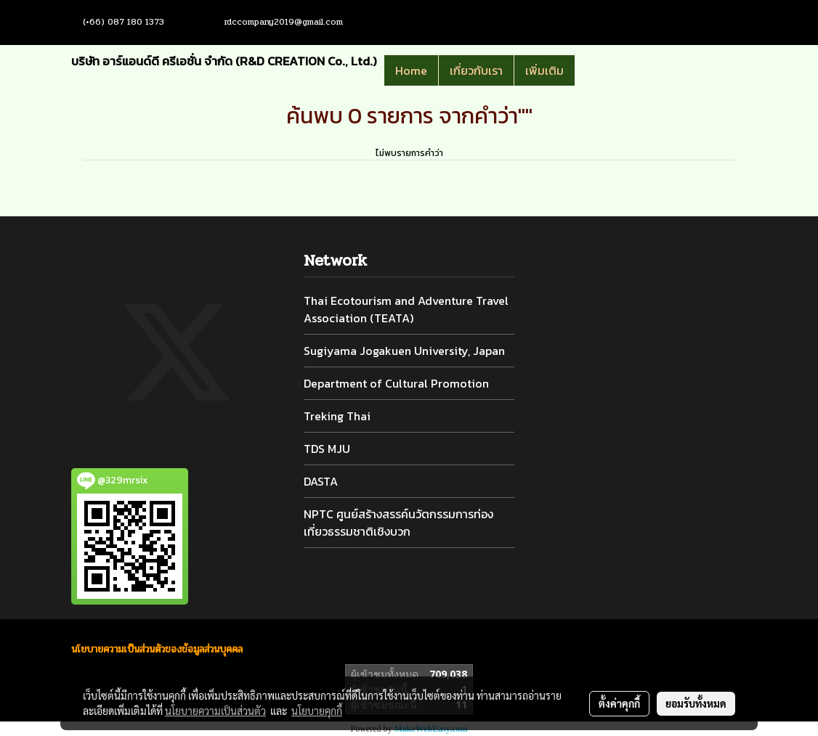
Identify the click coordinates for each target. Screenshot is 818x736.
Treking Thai (337, 416)
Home (411, 70)
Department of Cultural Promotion (396, 383)
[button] (596, 70)
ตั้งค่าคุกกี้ (619, 703)
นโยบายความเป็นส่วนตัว (215, 710)
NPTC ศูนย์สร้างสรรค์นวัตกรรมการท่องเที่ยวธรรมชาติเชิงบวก (398, 522)
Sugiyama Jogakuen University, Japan (404, 350)
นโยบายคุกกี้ (316, 710)
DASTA (321, 481)
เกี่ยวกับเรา (476, 70)
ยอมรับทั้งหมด (695, 703)
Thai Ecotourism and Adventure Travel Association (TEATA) (406, 309)
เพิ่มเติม (544, 70)
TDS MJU (327, 448)
